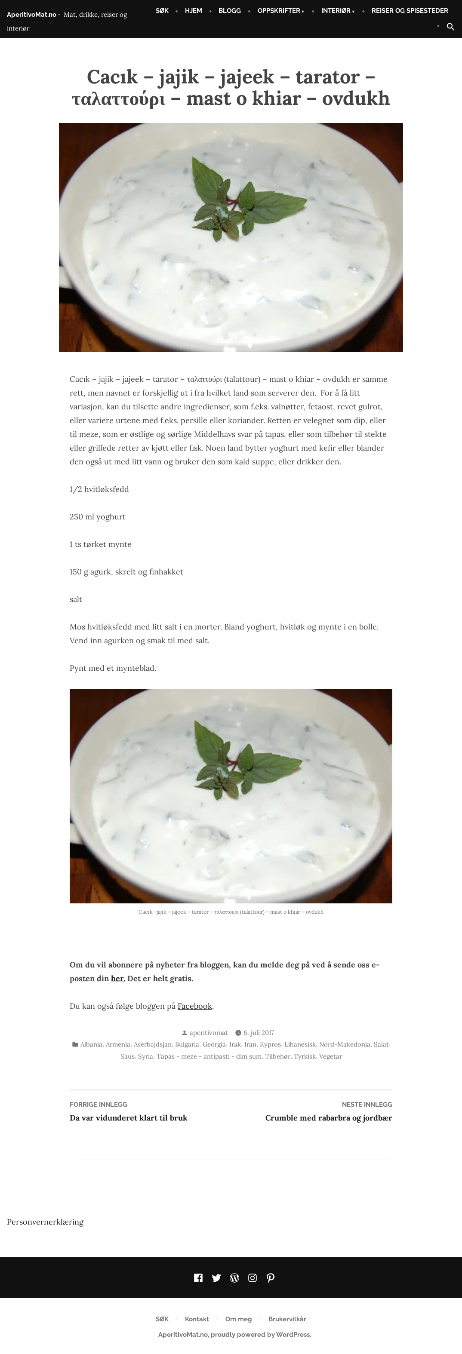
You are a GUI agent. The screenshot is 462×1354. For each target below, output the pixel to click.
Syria (145, 1056)
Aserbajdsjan (153, 1044)
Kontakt (197, 1319)
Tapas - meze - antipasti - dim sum (209, 1056)
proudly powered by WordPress (260, 1335)
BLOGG (230, 11)
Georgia (214, 1044)
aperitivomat (209, 1033)
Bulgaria (187, 1044)
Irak (235, 1044)
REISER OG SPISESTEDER (410, 11)
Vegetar (330, 1056)
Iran (250, 1044)
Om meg (238, 1319)
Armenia (118, 1044)
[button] (447, 27)
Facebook (195, 1006)
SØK (162, 11)
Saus (127, 1056)
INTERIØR (336, 11)
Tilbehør (277, 1056)
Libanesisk (300, 1044)
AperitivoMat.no (31, 14)
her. (118, 978)
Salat (381, 1044)
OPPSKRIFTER (279, 11)
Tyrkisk (305, 1056)
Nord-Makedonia (344, 1044)
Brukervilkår (287, 1319)
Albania (91, 1044)
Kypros (270, 1044)
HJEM (193, 11)
